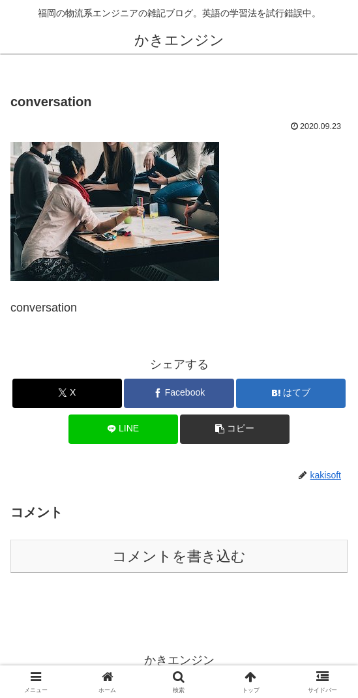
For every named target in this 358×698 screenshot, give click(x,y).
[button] (235, 429)
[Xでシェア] (67, 393)
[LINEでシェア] (123, 429)
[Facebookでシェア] (178, 393)
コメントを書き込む (179, 556)
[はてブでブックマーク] (291, 393)
